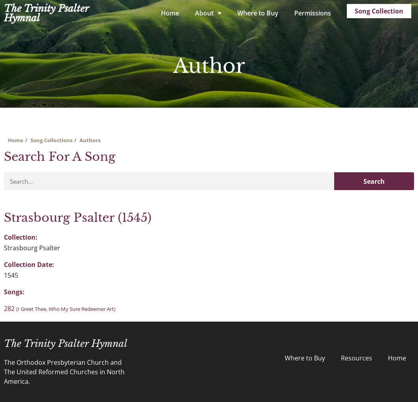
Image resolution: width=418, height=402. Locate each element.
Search (374, 181)
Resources (356, 358)
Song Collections (51, 140)
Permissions (312, 13)
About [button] (208, 13)
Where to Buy (257, 13)
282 (59, 308)
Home (170, 13)
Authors (89, 140)
